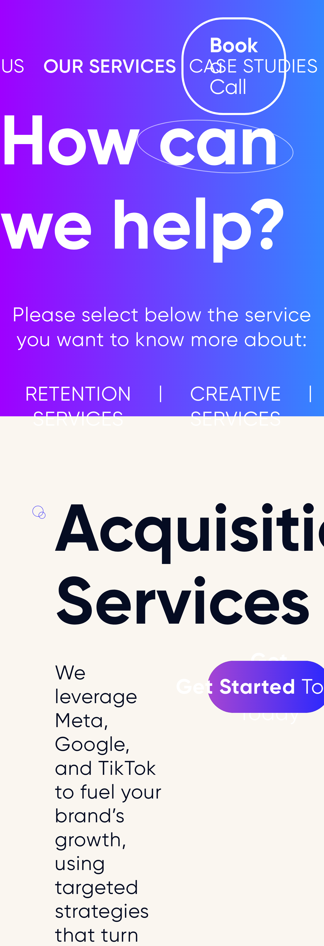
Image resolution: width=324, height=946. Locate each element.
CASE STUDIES (253, 66)
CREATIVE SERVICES (235, 406)
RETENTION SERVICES (78, 406)
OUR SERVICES (110, 66)
